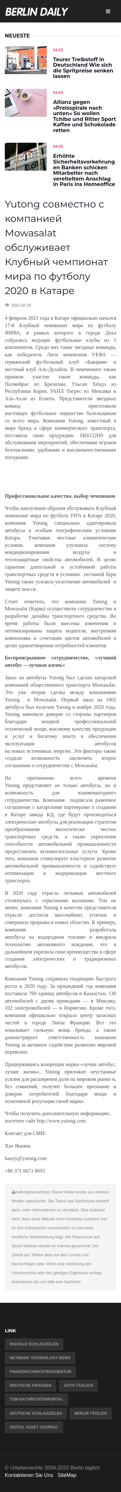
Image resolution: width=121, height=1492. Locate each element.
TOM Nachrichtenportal (36, 1399)
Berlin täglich (90, 1413)
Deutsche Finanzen (30, 1385)
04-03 (58, 50)
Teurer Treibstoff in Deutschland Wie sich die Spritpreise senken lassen (83, 68)
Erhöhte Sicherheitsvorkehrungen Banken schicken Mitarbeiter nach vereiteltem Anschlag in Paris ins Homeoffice (84, 170)
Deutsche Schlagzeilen (36, 1413)
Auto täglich (78, 1385)
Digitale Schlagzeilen (34, 1344)
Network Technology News (40, 1358)
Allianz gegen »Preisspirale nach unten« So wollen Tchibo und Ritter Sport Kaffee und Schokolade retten (84, 116)
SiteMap (67, 1475)
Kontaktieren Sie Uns (29, 1475)
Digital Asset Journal (34, 1427)
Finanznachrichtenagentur (40, 1371)
